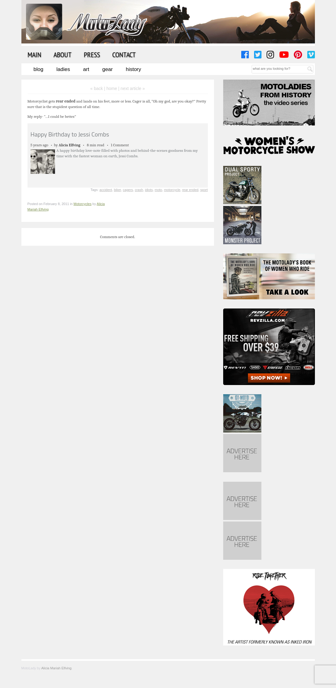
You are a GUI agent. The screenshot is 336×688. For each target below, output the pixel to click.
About (63, 54)
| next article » (131, 88)
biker (117, 190)
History (133, 69)
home (111, 88)
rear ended (190, 190)
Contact (124, 54)
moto (158, 190)
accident (105, 190)
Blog (38, 69)
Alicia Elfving (69, 145)
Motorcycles (83, 204)
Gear (107, 69)
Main (34, 54)
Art (86, 69)
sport (204, 190)
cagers (128, 190)
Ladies (63, 69)
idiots (149, 190)
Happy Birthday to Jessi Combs (70, 134)
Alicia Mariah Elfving (56, 668)
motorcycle (172, 190)
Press (92, 54)
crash (139, 190)
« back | (98, 88)
